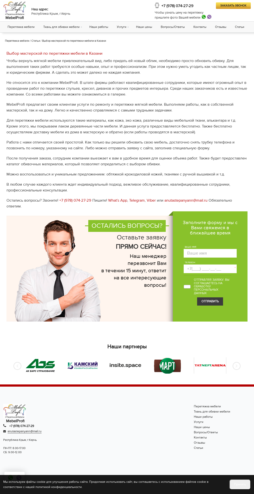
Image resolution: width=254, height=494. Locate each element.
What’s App (117, 200)
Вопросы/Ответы (173, 27)
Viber (151, 200)
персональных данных (206, 291)
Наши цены (144, 27)
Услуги (121, 27)
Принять (240, 484)
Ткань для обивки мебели (61, 27)
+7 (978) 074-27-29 (177, 6)
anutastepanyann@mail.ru (185, 200)
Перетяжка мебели (21, 27)
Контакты (199, 27)
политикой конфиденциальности (58, 487)
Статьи (239, 27)
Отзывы (220, 27)
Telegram (137, 200)
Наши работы (98, 27)
